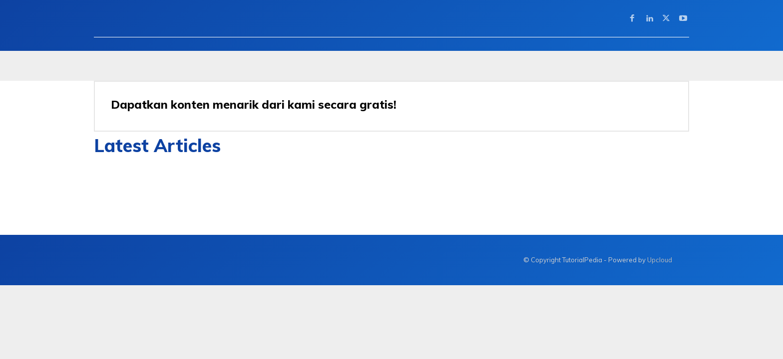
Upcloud (659, 260)
